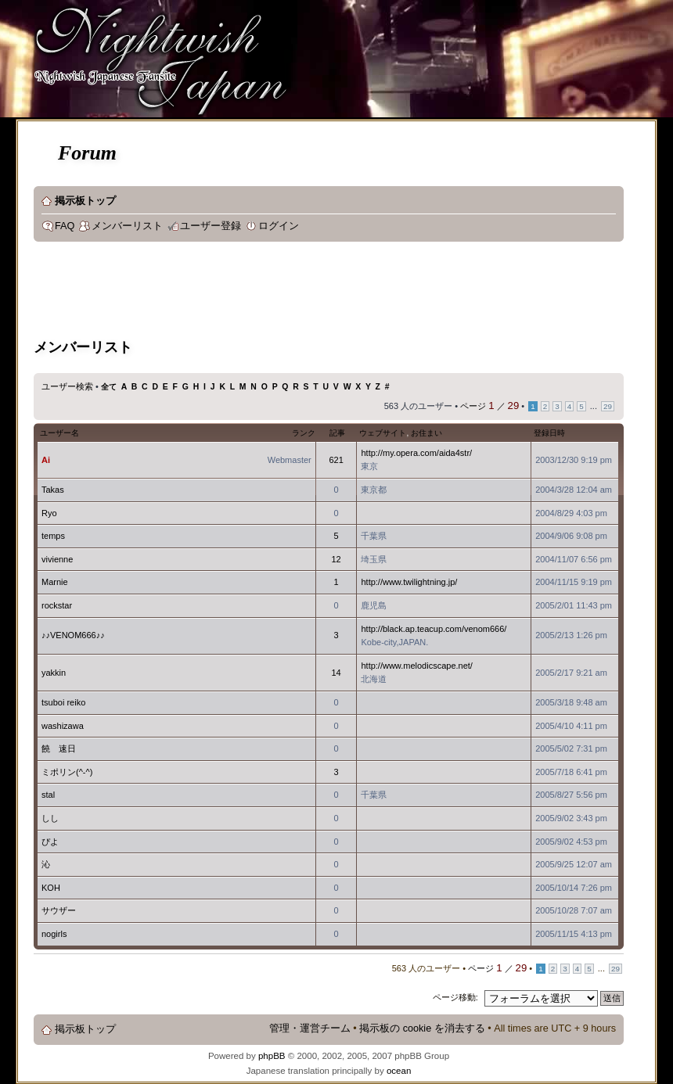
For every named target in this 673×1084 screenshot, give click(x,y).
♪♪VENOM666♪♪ (73, 635)
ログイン (278, 226)
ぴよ (50, 841)
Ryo (49, 513)
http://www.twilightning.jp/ (409, 582)
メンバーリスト (127, 226)
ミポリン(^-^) (66, 772)
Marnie (54, 582)
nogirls (54, 934)
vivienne (57, 559)
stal (48, 794)
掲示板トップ (85, 201)
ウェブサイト (382, 433)
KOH (50, 887)
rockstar (56, 605)
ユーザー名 (59, 433)
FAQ (64, 226)
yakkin (53, 672)
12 (335, 559)
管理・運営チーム (310, 1028)
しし (50, 818)
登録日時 (549, 433)
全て (109, 386)
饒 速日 (58, 748)
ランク (303, 433)
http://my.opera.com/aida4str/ (416, 453)
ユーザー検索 (67, 386)
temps (53, 535)
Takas (52, 489)
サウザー (58, 910)
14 (335, 672)
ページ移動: (455, 997)
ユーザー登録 (210, 226)
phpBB (272, 1056)
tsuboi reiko (63, 702)
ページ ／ (489, 406)
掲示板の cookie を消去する (422, 1028)
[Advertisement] (318, 292)
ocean (399, 1070)
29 (607, 406)
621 (336, 460)
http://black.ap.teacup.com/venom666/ (433, 629)
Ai (45, 460)
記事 (337, 433)
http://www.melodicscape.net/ (416, 665)
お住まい (426, 433)
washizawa (62, 725)
